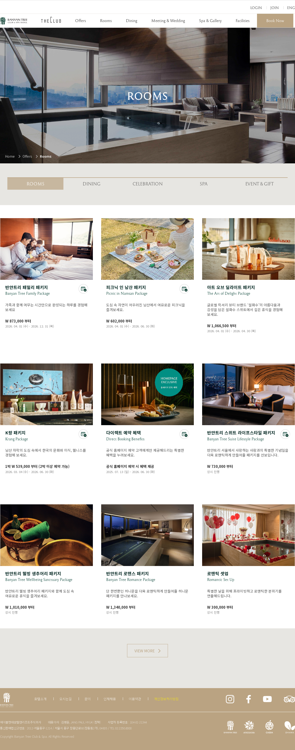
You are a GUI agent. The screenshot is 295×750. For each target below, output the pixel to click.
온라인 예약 (83, 289)
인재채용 (110, 699)
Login (256, 7)
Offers (80, 20)
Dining (131, 20)
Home (10, 156)
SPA (204, 183)
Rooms (106, 20)
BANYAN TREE (14, 21)
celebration (148, 183)
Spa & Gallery (210, 20)
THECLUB (51, 20)
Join (274, 7)
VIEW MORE (144, 650)
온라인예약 (184, 434)
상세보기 (46, 273)
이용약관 (135, 699)
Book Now (275, 20)
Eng (291, 7)
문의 (88, 699)
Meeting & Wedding (168, 20)
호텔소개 (40, 699)
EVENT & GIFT (259, 183)
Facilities (243, 20)
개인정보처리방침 (166, 699)
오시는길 (65, 699)
